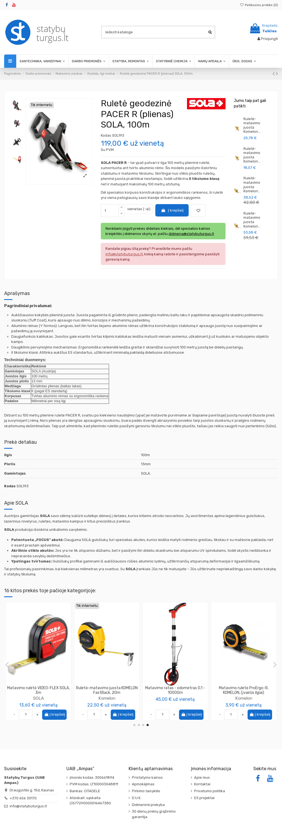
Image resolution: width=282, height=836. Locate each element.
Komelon (175, 698)
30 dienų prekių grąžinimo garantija (154, 814)
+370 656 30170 (23, 798)
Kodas (106, 135)
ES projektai (204, 798)
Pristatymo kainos (147, 777)
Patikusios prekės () (259, 5)
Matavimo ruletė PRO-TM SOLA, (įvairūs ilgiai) (244, 690)
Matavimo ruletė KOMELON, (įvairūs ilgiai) (175, 690)
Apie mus (202, 777)
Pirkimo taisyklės (146, 791)
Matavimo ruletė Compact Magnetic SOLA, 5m (106, 690)
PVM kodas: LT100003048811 (94, 784)
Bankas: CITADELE (85, 791)
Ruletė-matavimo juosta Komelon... (252, 125)
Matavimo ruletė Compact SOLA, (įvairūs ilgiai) (38, 690)
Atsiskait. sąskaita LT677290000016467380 (90, 800)
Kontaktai (202, 784)
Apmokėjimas (143, 784)
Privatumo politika (209, 791)
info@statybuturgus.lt (28, 806)
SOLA (38, 698)
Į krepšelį (172, 210)
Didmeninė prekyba (148, 805)
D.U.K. (136, 798)
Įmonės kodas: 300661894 (92, 777)
